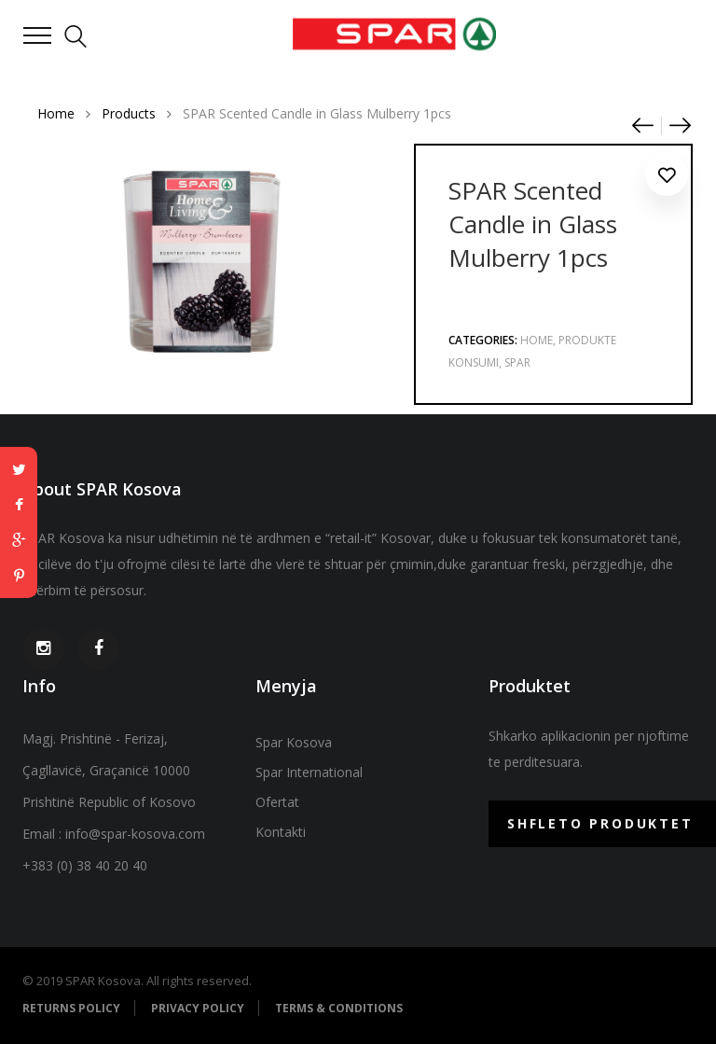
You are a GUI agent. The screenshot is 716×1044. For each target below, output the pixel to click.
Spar (517, 362)
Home (536, 340)
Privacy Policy (197, 1008)
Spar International (309, 772)
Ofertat (277, 802)
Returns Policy (71, 1008)
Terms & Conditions (339, 1008)
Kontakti (280, 832)
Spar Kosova (293, 742)
